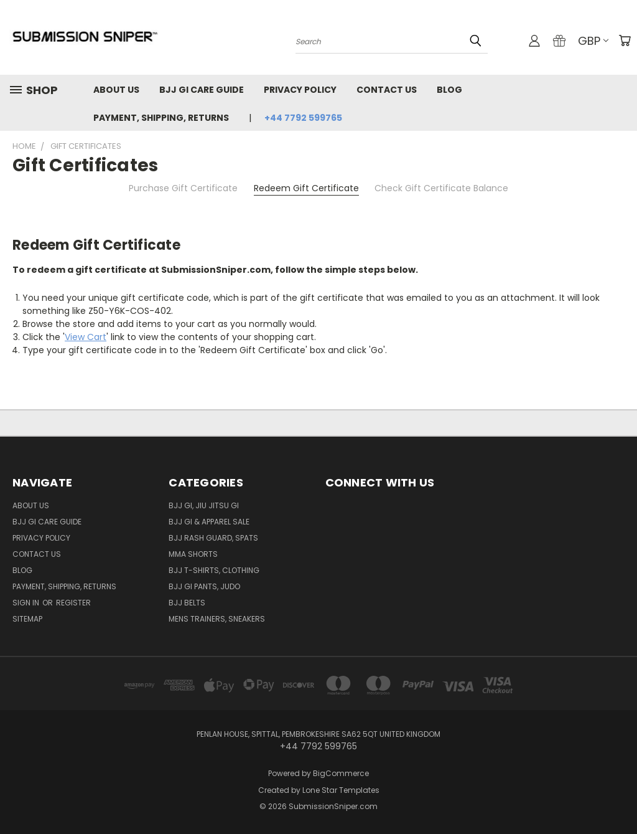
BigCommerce (341, 773)
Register (73, 602)
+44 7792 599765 (303, 117)
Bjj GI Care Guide (201, 89)
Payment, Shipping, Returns (161, 117)
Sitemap (27, 619)
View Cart (85, 337)
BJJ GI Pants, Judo (204, 586)
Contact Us (386, 89)
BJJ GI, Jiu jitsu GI (204, 505)
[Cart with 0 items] (624, 40)
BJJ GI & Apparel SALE (209, 521)
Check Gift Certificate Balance (441, 188)
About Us (116, 89)
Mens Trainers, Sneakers (217, 619)
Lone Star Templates (340, 790)
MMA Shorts (193, 554)
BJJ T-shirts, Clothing (214, 570)
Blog (449, 89)
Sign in (26, 602)
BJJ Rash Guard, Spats (213, 538)
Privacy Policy (300, 89)
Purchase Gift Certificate (183, 188)
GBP (593, 41)
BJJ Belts (187, 602)
